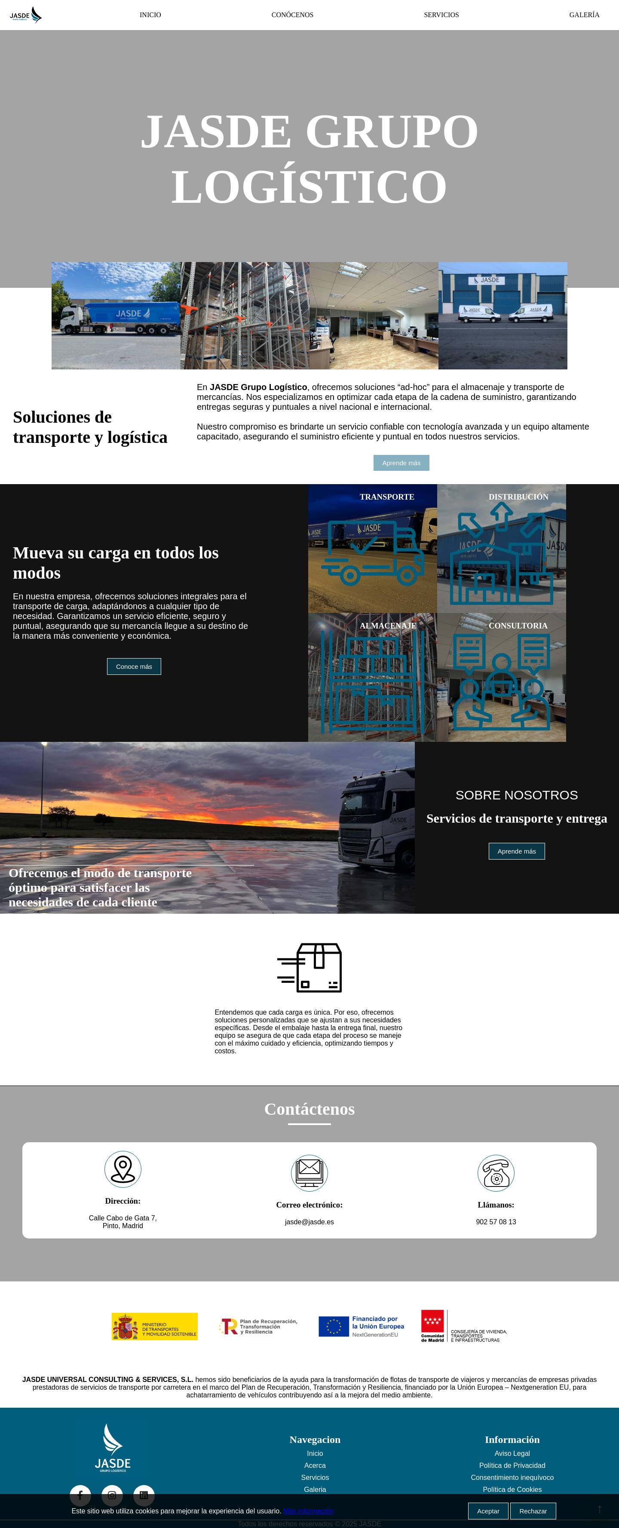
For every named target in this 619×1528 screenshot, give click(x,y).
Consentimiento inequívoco (512, 1477)
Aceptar (488, 1511)
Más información (308, 1511)
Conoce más (134, 666)
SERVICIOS (441, 14)
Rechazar (533, 1511)
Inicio (315, 1453)
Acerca (315, 1465)
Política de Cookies (512, 1489)
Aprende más (401, 463)
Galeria (315, 1489)
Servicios (315, 1477)
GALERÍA (585, 14)
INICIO (150, 14)
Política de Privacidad (512, 1465)
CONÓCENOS (293, 14)
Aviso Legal (512, 1453)
